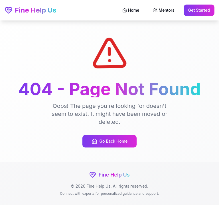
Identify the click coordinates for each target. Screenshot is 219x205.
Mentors (163, 10)
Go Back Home (110, 141)
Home (130, 10)
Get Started (199, 10)
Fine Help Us (30, 10)
